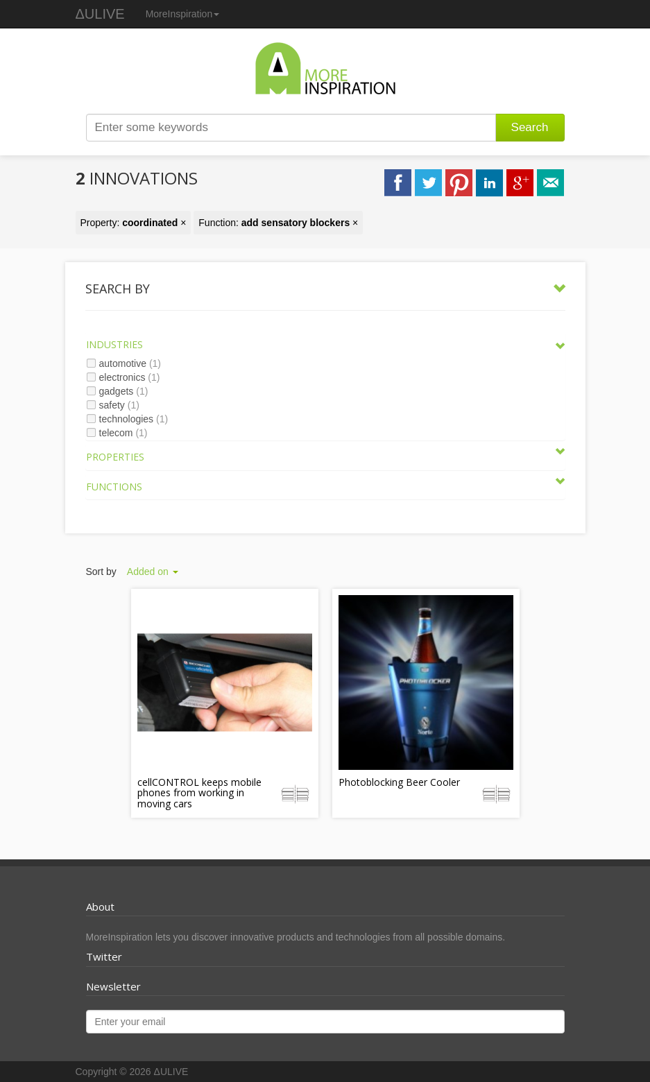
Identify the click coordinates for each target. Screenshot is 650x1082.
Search (530, 127)
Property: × (133, 222)
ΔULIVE (100, 14)
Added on (152, 571)
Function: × (278, 222)
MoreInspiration (183, 13)
